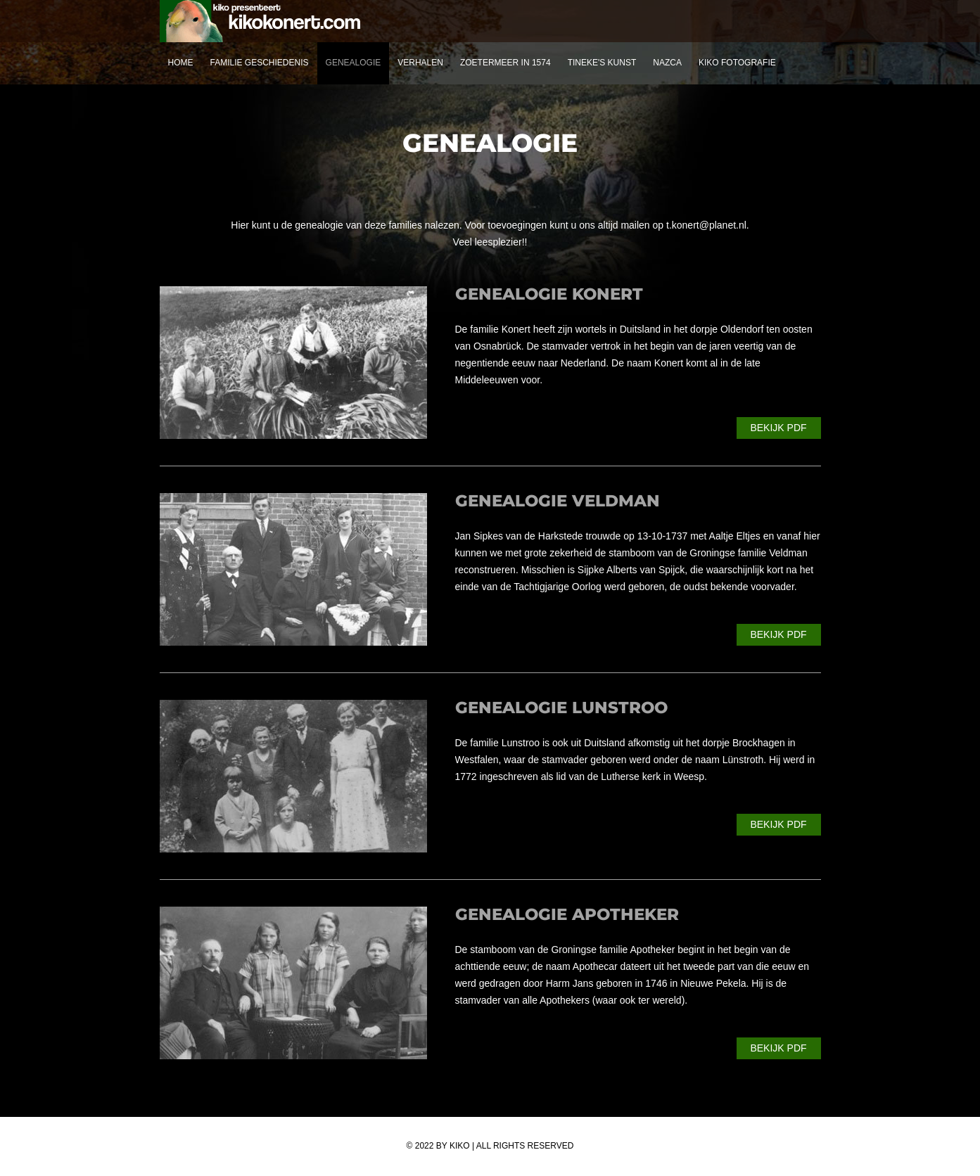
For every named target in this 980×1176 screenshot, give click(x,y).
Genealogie (353, 63)
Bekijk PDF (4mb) (778, 637)
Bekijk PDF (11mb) (778, 827)
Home (180, 63)
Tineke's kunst (602, 63)
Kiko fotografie (737, 63)
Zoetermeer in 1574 (505, 63)
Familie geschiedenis (259, 63)
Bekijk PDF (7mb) (778, 1050)
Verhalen (420, 63)
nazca (667, 63)
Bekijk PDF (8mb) (778, 430)
